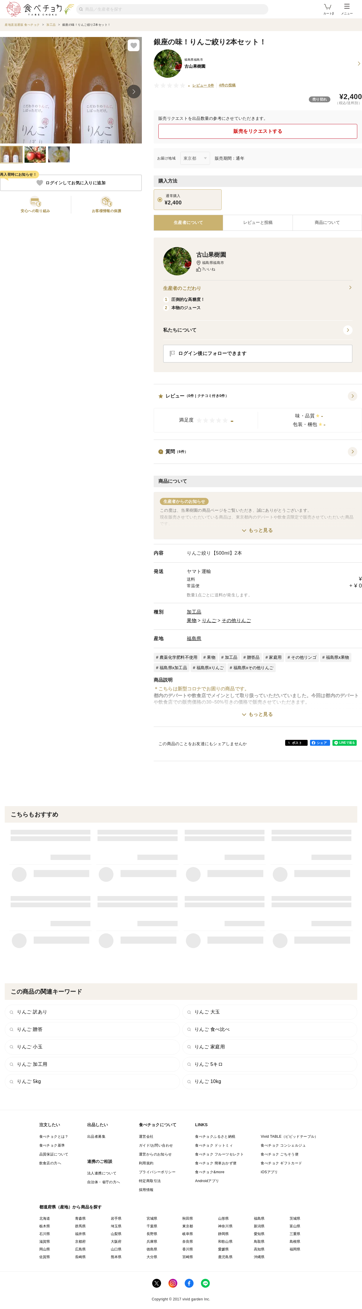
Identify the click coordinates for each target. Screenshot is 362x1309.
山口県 (116, 1249)
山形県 (223, 1218)
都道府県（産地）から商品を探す (70, 1207)
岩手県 (116, 1218)
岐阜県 (187, 1234)
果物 (192, 620)
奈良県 (187, 1241)
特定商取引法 (150, 1181)
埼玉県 (116, 1226)
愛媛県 (223, 1249)
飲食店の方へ (50, 1163)
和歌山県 (225, 1241)
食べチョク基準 (52, 1145)
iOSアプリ (269, 1172)
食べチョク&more (209, 1172)
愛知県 (259, 1234)
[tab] (257, 222)
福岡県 (295, 1249)
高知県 (259, 1249)
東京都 (187, 1226)
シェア (322, 743)
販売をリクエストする (257, 131)
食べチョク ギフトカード (281, 1163)
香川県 (187, 1249)
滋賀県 (44, 1241)
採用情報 (146, 1190)
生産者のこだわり (258, 288)
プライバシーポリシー (157, 1172)
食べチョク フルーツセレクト (219, 1154)
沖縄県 (259, 1257)
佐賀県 (44, 1257)
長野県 (152, 1234)
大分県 (152, 1257)
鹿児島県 (225, 1257)
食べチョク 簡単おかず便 (215, 1163)
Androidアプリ (207, 1181)
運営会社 (146, 1136)
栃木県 (44, 1226)
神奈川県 (225, 1226)
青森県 (80, 1218)
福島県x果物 (337, 657)
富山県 (295, 1226)
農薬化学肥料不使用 (178, 657)
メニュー (347, 9)
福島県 (194, 638)
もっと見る (261, 530)
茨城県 (295, 1218)
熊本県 (116, 1257)
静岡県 (223, 1234)
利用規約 (146, 1163)
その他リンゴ (303, 657)
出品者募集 (96, 1136)
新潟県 (259, 1226)
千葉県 (152, 1226)
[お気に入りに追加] (133, 45)
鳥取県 (259, 1241)
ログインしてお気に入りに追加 (70, 183)
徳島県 (152, 1249)
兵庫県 (152, 1241)
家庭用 (275, 657)
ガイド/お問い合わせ (156, 1145)
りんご (209, 620)
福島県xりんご (210, 667)
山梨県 (116, 1234)
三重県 (295, 1234)
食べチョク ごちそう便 (279, 1154)
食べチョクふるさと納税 (215, 1136)
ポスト (297, 743)
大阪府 (116, 1241)
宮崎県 (187, 1257)
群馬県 (80, 1226)
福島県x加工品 (173, 667)
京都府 (80, 1241)
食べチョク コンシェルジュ (283, 1145)
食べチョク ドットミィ (214, 1145)
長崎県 (80, 1257)
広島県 (80, 1249)
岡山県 (44, 1249)
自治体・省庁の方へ (103, 1182)
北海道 (44, 1218)
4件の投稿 (227, 85)
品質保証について (54, 1154)
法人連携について (101, 1173)
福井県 (80, 1234)
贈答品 (253, 657)
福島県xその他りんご (253, 667)
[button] (258, 412)
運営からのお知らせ (155, 1154)
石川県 (44, 1234)
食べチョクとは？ (54, 1136)
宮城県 (152, 1218)
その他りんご (236, 620)
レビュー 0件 (203, 85)
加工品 (194, 611)
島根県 (295, 1241)
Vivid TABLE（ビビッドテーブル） (289, 1136)
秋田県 (187, 1218)
